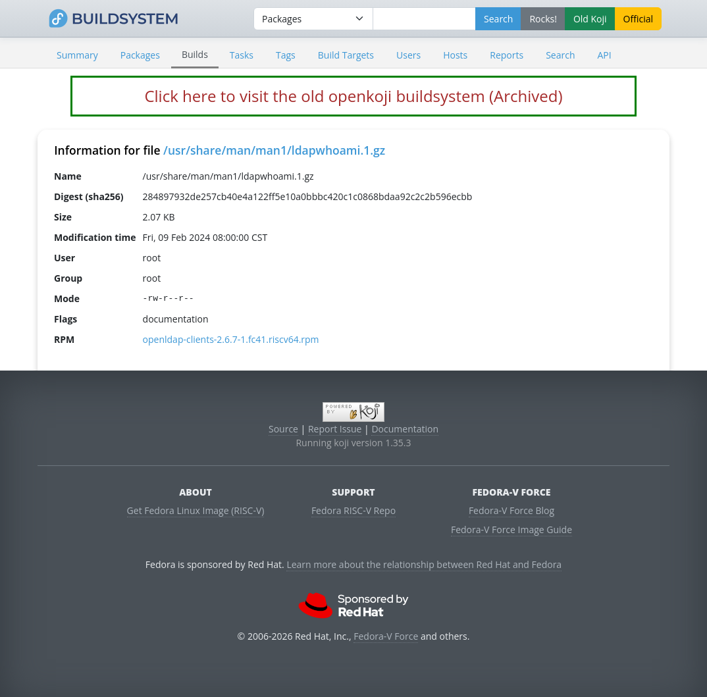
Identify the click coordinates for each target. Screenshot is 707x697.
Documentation (404, 429)
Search (560, 55)
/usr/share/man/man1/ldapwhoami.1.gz (274, 150)
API (604, 55)
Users (408, 55)
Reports (506, 55)
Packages (140, 55)
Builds (195, 54)
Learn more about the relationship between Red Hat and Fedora (424, 564)
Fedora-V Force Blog (511, 510)
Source (283, 429)
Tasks (241, 55)
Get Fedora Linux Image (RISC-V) (196, 510)
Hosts (455, 55)
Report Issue (335, 429)
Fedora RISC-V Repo (353, 510)
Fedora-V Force (386, 636)
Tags (286, 55)
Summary (77, 55)
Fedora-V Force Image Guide (511, 529)
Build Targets (346, 55)
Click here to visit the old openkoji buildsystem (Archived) (353, 96)
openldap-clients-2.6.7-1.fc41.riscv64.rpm (231, 339)
